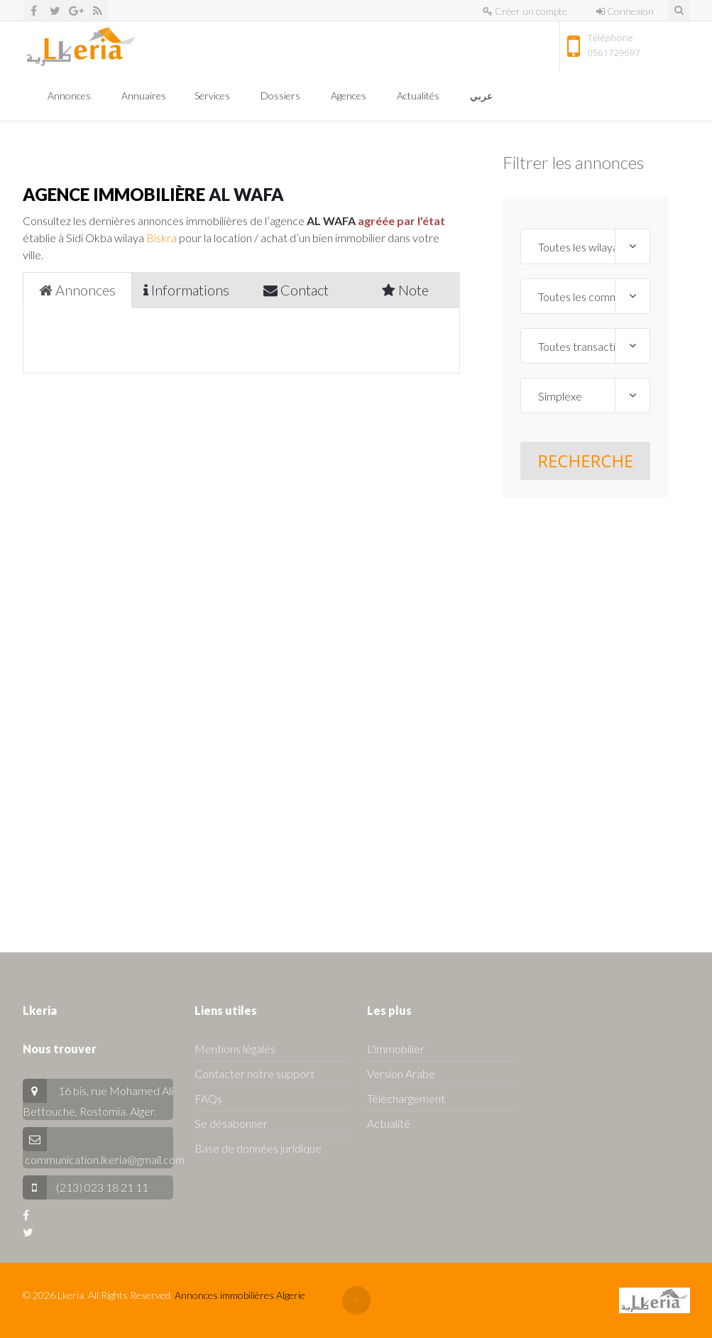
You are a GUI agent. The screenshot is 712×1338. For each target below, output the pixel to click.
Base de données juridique (258, 1148)
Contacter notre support (254, 1073)
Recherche (585, 460)
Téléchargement (406, 1098)
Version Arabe (401, 1073)
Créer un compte (525, 11)
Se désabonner (231, 1123)
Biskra (161, 237)
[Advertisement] (585, 711)
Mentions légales (235, 1048)
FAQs (208, 1098)
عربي (482, 95)
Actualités (419, 95)
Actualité (388, 1123)
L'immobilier (396, 1048)
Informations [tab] (186, 289)
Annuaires (143, 95)
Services (213, 95)
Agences (349, 95)
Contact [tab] (296, 289)
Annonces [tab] (77, 289)
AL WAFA (246, 194)
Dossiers (281, 95)
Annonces (70, 95)
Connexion (625, 11)
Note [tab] (405, 289)
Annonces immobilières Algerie (240, 1295)
